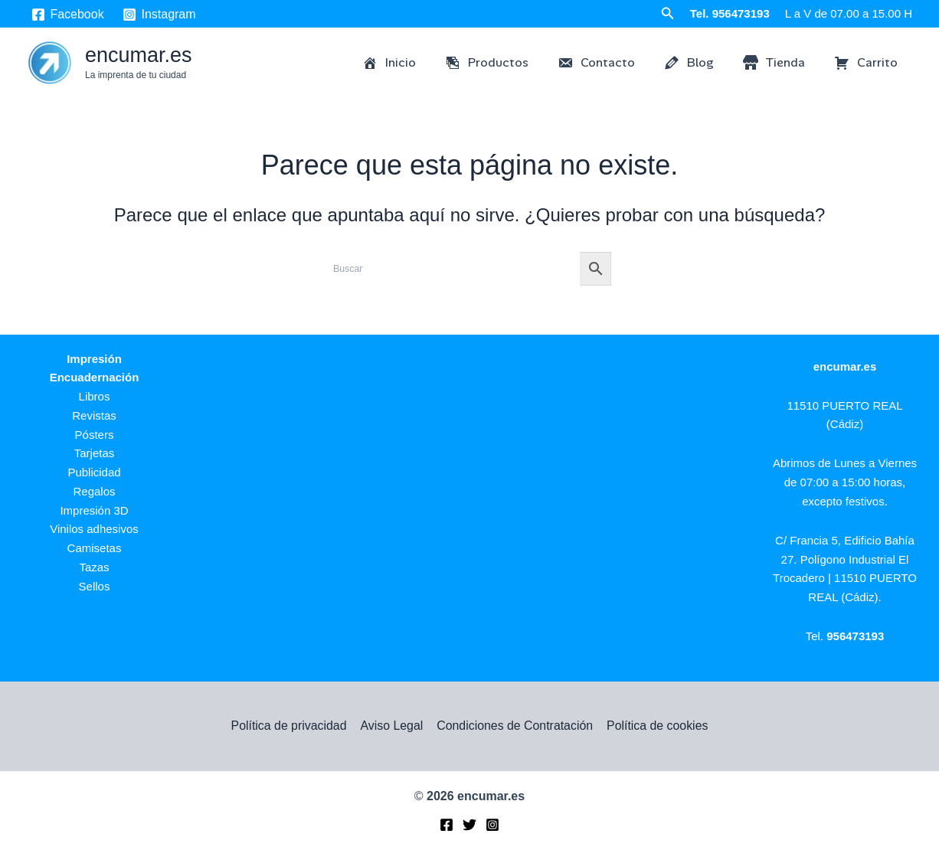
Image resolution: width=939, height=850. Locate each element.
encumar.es (138, 55)
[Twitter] (469, 825)
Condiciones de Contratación (514, 725)
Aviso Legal (391, 725)
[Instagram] (159, 14)
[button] (668, 14)
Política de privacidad (289, 725)
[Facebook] (68, 14)
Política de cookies (656, 725)
